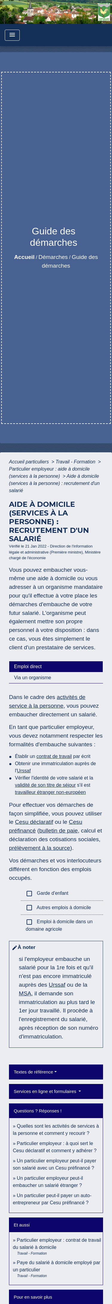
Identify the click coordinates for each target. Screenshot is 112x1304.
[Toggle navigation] (12, 35)
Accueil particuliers (29, 461)
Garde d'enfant (47, 893)
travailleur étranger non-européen (50, 792)
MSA (25, 993)
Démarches (53, 257)
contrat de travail (54, 756)
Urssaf (24, 770)
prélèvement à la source (39, 848)
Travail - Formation (76, 461)
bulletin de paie (58, 830)
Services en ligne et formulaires (45, 1091)
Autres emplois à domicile (58, 907)
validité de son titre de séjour (45, 785)
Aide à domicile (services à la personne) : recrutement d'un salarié (54, 483)
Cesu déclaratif (34, 822)
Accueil (24, 257)
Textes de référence (33, 1071)
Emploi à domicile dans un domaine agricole (59, 925)
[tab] (56, 666)
